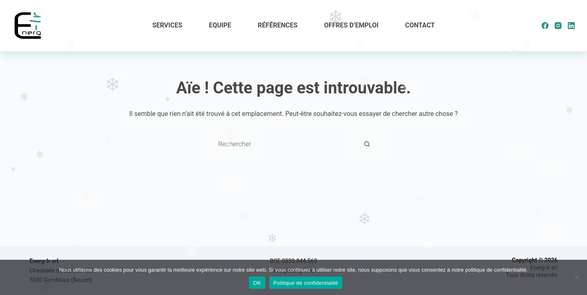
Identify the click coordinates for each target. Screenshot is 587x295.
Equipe (220, 25)
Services (167, 25)
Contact (420, 25)
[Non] (577, 277)
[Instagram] (558, 25)
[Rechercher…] (285, 144)
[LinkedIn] (571, 25)
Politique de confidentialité (305, 283)
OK (257, 283)
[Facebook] (545, 25)
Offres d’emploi (351, 25)
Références (278, 25)
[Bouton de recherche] (367, 144)
